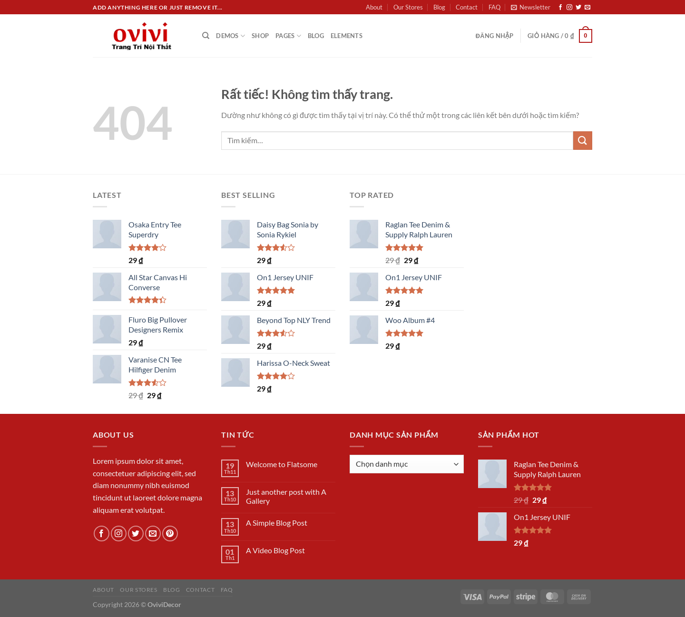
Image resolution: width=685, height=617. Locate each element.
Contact (467, 7)
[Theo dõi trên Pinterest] (170, 533)
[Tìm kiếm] (205, 36)
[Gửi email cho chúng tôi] (587, 7)
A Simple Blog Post (276, 522)
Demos (230, 35)
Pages (288, 35)
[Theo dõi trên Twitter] (578, 7)
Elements (346, 35)
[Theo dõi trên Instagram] (569, 7)
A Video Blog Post (275, 550)
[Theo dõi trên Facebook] (560, 7)
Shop (260, 35)
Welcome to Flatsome (281, 464)
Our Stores (408, 7)
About (374, 7)
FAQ (494, 7)
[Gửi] (582, 140)
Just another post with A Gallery (286, 496)
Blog (439, 7)
